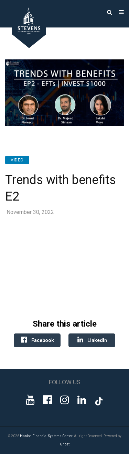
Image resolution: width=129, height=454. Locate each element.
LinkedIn (92, 339)
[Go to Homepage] (24, 46)
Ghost (64, 444)
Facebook (37, 339)
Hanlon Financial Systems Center (46, 436)
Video (17, 160)
